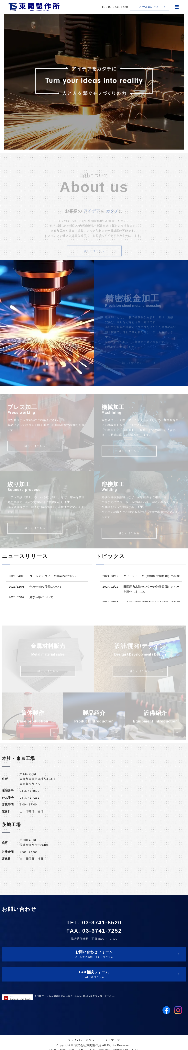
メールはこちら (149, 6)
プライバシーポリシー (83, 1040)
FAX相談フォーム (94, 975)
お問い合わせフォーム (94, 955)
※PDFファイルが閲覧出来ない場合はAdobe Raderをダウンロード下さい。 (75, 996)
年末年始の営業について (45, 586)
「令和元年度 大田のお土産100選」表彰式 (151, 602)
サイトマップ (111, 1040)
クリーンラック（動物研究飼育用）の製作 (151, 576)
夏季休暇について (41, 597)
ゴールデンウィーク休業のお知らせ (53, 576)
